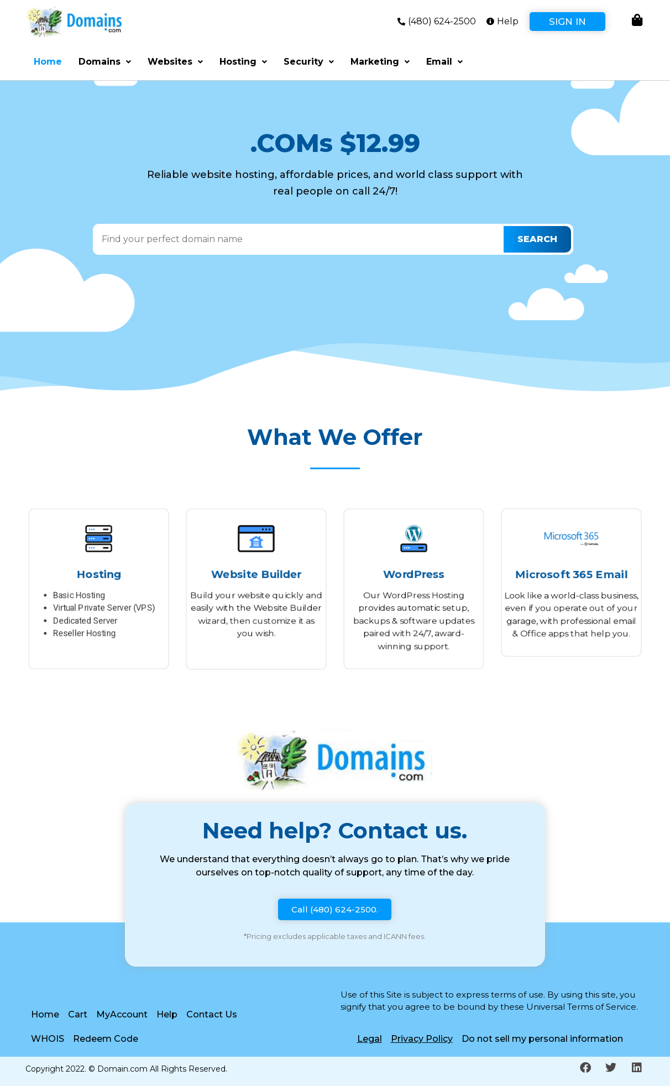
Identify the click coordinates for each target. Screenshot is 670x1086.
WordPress (413, 573)
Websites (175, 61)
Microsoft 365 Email (571, 574)
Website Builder (256, 573)
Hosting (243, 61)
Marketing (380, 61)
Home (48, 61)
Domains (104, 61)
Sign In (567, 21)
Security (309, 61)
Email (444, 61)
